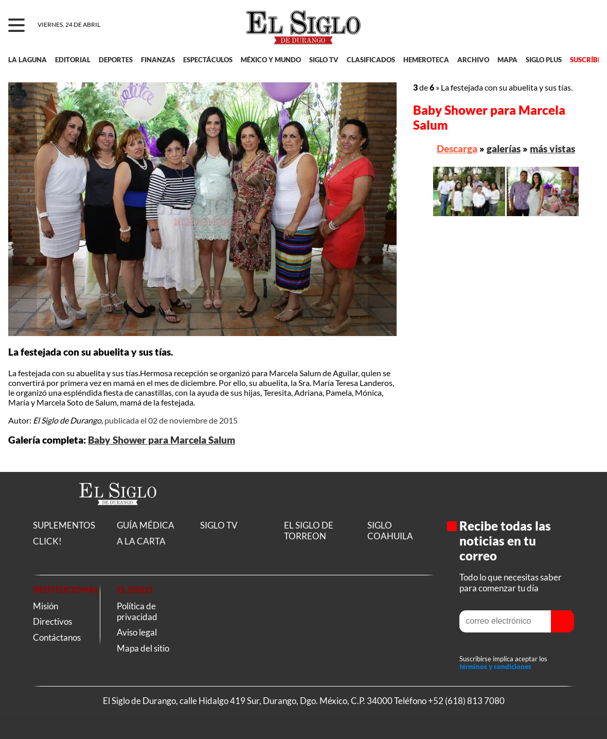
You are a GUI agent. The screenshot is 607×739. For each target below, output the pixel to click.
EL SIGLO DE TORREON (308, 530)
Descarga (457, 148)
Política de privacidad (137, 611)
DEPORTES (116, 60)
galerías (504, 148)
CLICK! (47, 541)
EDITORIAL (73, 60)
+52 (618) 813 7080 (466, 700)
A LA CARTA (141, 541)
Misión (45, 606)
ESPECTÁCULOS (208, 60)
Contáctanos (57, 637)
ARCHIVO (473, 60)
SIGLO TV (323, 60)
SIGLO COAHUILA (390, 530)
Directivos (52, 621)
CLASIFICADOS (371, 60)
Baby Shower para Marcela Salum (161, 440)
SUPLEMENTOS (64, 525)
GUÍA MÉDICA (145, 525)
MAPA (507, 60)
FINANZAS (158, 60)
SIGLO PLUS (544, 60)
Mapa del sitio (143, 648)
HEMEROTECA (426, 60)
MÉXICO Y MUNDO (271, 60)
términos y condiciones (495, 667)
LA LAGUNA (27, 60)
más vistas (552, 148)
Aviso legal (137, 632)
